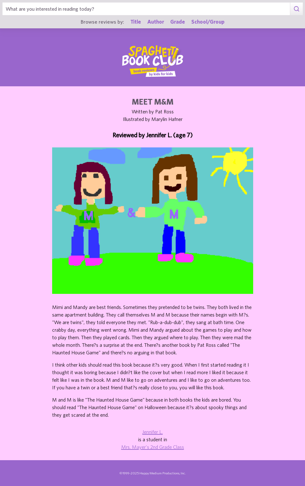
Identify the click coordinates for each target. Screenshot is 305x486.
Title (135, 22)
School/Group (208, 22)
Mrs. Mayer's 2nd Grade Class (152, 447)
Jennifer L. (152, 432)
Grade (177, 22)
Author (155, 22)
